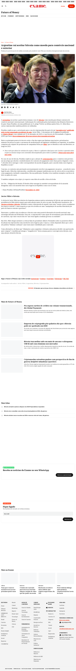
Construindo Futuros (37, 618)
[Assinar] (63, 6)
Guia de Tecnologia (25, 611)
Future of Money (10, 12)
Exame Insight (6, 503)
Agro (49, 631)
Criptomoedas (19, 16)
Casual (13, 605)
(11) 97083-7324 (66, 635)
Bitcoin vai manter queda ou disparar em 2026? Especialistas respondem (24, 406)
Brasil (2, 619)
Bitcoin (3, 16)
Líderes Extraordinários (38, 635)
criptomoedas (48, 159)
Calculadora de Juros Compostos (26, 635)
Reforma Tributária (36, 630)
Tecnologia (15, 616)
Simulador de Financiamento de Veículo (26, 641)
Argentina (6, 120)
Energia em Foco (38, 622)
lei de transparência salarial (52, 668)
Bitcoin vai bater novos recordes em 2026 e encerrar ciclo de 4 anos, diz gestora (26, 415)
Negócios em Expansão (37, 660)
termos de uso (16, 668)
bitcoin (41, 120)
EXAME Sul (37, 612)
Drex (27, 16)
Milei (45, 144)
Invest (2, 638)
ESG (2, 628)
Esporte (14, 611)
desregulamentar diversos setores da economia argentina (34, 136)
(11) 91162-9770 (66, 622)
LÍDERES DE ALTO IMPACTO (4, 615)
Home (2, 42)
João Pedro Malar (8, 112)
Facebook (62, 614)
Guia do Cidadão (26, 607)
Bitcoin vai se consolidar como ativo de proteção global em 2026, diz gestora (25, 411)
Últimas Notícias (3, 609)
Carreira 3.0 (51, 616)
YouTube (61, 605)
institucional (8, 668)
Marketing (14, 608)
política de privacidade (38, 668)
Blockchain (34, 16)
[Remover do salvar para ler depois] (19, 107)
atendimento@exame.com (66, 628)
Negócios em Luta (37, 639)
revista (50, 607)
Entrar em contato (64, 620)
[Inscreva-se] (68, 519)
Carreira (3, 622)
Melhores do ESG (38, 656)
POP (13, 627)
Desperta (50, 619)
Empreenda (51, 633)
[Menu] (2, 6)
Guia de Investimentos (25, 615)
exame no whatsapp (8, 467)
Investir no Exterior (37, 626)
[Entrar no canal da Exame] (64, 475)
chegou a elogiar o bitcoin (10, 204)
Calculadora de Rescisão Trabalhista (26, 629)
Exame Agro (15, 614)
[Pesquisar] (6, 6)
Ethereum (11, 16)
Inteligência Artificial (4, 634)
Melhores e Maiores (37, 652)
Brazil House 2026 (37, 608)
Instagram (62, 611)
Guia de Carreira (26, 619)
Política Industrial (36, 644)
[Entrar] (71, 6)
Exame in (50, 614)
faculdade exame (51, 603)
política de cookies (26, 668)
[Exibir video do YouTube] (38, 255)
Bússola (36, 615)
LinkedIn (61, 608)
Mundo (14, 602)
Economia (3, 625)
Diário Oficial (8, 134)
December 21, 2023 (32, 190)
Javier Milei (22, 283)
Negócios (3, 641)
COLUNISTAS (4, 644)
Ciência (14, 624)
